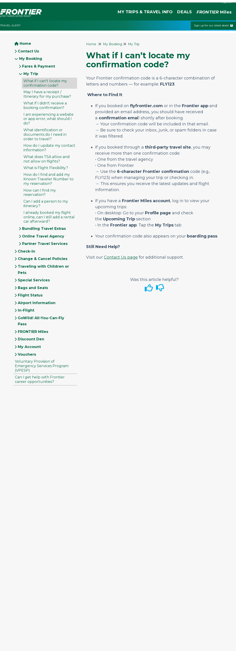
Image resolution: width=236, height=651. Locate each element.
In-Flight (26, 310)
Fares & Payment (38, 66)
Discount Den (31, 339)
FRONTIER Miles (33, 332)
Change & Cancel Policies (42, 259)
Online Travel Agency (43, 236)
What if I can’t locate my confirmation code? (45, 83)
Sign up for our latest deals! (213, 25)
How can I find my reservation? (39, 192)
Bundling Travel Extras (44, 228)
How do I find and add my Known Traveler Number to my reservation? (48, 179)
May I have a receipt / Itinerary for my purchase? (47, 94)
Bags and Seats (33, 288)
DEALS (184, 11)
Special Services (34, 280)
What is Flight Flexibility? (45, 168)
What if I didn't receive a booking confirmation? (45, 105)
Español (226, 2)
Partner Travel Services (45, 244)
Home (25, 43)
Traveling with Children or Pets (43, 269)
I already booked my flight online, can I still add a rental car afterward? (49, 217)
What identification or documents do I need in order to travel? (44, 134)
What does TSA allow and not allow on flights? (46, 159)
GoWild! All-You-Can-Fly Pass (41, 321)
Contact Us (28, 51)
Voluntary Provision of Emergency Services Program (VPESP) (42, 366)
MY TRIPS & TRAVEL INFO (145, 11)
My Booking (30, 59)
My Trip (30, 74)
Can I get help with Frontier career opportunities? (40, 379)
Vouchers (27, 354)
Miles (214, 12)
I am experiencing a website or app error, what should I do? (48, 119)
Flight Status (30, 295)
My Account (29, 347)
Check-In (26, 251)
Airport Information (36, 303)
